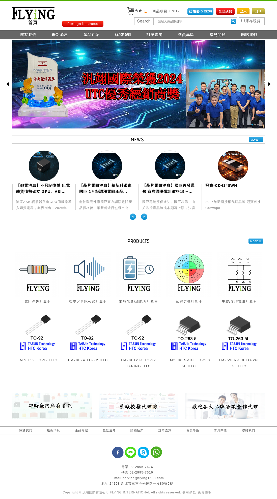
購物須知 (137, 430)
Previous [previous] (133, 217)
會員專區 (192, 430)
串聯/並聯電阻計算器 (239, 301)
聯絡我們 (248, 430)
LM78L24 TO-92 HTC (88, 360)
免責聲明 (205, 492)
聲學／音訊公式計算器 (88, 301)
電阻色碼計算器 (37, 301)
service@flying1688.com (143, 478)
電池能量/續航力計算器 (138, 301)
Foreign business (82, 24)
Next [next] (144, 217)
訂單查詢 (165, 430)
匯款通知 (109, 430)
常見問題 (220, 430)
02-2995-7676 (141, 467)
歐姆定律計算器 (189, 301)
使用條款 (189, 492)
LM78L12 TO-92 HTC (38, 360)
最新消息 (53, 430)
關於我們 (25, 430)
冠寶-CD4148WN (221, 185)
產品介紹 (81, 430)
